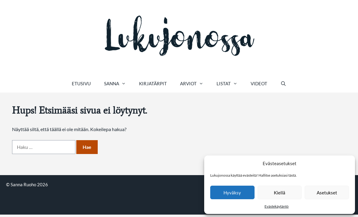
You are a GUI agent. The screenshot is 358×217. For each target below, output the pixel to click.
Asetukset (327, 192)
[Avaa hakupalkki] (283, 83)
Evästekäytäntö (277, 206)
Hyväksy (232, 192)
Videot (259, 83)
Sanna (118, 83)
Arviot (195, 83)
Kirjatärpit (153, 83)
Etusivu (81, 83)
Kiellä (279, 192)
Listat (230, 83)
